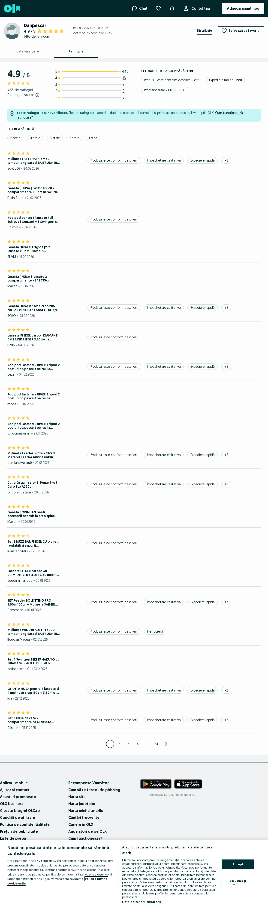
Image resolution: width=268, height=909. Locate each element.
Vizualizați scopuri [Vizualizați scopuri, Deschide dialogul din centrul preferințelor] (238, 882)
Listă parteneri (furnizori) (141, 902)
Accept (237, 864)
